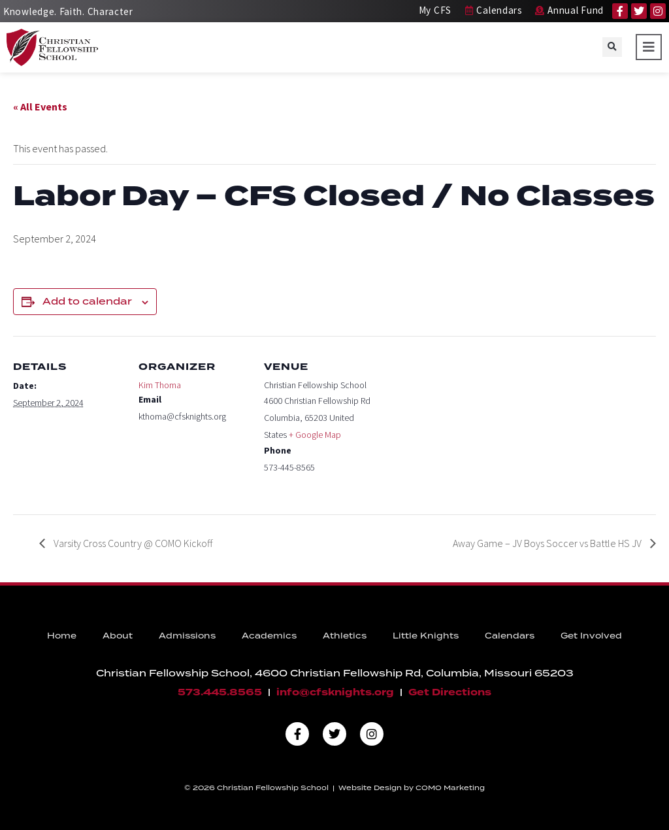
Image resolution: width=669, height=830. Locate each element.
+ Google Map (315, 434)
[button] (612, 47)
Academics (269, 636)
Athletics (345, 636)
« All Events (40, 106)
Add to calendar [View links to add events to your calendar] (87, 302)
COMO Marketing (450, 788)
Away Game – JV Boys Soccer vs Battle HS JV (548, 543)
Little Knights (426, 636)
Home (61, 636)
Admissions (187, 636)
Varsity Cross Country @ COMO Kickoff (132, 543)
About (118, 636)
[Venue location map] (458, 426)
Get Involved (591, 636)
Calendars (509, 636)
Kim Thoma (160, 385)
